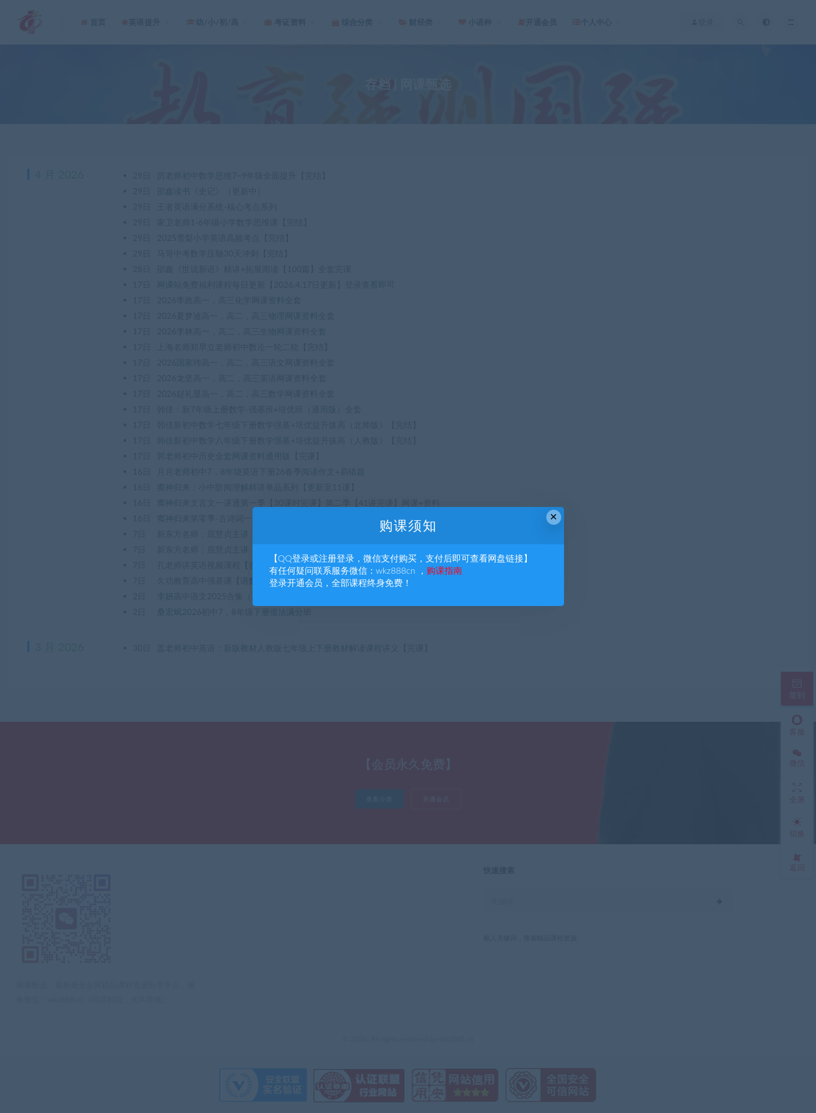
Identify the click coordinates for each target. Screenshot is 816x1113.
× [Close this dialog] (553, 517)
